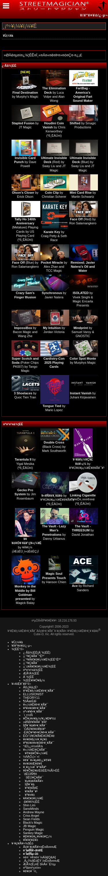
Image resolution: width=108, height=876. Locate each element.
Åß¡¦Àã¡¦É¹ (30, 687)
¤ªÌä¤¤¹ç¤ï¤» (32, 867)
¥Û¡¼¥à (8, 35)
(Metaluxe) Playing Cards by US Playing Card (25, 227)
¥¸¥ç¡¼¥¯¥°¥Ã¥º (34, 767)
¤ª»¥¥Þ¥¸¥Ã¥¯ (33, 711)
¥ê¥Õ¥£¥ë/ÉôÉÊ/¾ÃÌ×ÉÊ (41, 770)
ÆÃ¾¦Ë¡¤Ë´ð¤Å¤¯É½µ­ (39, 864)
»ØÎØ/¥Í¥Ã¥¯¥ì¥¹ (35, 722)
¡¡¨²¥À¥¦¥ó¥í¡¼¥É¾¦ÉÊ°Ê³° (42, 659)
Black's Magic (32, 822)
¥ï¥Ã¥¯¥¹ (30, 791)
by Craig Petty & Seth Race (54, 236)
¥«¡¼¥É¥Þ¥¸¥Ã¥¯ (35, 704)
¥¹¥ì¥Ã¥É (30, 788)
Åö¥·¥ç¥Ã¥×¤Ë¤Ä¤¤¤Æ (40, 847)
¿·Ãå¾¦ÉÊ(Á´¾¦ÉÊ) (36, 652)
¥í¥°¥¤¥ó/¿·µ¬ (94, 15)
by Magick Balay (25, 595)
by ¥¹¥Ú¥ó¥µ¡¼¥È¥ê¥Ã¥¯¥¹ (87, 464)
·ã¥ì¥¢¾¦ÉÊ (31, 801)
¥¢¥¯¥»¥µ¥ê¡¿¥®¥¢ (37, 760)
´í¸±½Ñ (28, 715)
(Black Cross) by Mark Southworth (54, 446)
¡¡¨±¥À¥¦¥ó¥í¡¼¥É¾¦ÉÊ (39, 666)
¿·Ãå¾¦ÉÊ (9, 65)
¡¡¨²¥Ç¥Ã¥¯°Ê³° (33, 656)
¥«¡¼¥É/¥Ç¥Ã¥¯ (34, 749)
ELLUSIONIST (33, 694)
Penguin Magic (33, 829)
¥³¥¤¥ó (29, 794)
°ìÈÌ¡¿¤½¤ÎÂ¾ (33, 746)
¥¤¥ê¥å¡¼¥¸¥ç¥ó (35, 739)
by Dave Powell (25, 162)
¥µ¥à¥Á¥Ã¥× (33, 781)
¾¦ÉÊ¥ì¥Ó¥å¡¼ (34, 680)
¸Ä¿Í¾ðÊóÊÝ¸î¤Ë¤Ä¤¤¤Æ (41, 860)
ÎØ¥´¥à (29, 784)
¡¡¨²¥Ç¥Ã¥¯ (31, 663)
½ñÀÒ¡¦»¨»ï (31, 756)
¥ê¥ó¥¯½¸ (30, 871)
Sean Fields (31, 819)
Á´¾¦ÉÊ (28, 677)
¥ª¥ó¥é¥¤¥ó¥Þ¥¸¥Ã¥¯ (38, 742)
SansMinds (31, 808)
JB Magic (29, 826)
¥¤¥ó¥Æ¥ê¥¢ (32, 763)
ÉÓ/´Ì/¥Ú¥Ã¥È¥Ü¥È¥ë (38, 736)
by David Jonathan (83, 530)
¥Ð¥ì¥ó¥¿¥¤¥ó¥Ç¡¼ (37, 836)
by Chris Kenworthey (54, 127)
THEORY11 (31, 697)
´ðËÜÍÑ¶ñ (30, 774)
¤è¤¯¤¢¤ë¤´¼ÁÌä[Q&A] (39, 857)
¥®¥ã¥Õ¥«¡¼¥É (35, 753)
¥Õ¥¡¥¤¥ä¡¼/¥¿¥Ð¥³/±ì (39, 718)
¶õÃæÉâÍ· (30, 701)
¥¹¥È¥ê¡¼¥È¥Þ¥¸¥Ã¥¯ (39, 690)
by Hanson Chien (54, 578)
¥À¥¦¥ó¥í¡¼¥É (33, 798)
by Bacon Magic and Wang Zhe (25, 332)
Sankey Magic (33, 833)
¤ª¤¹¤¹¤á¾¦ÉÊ (13, 424)
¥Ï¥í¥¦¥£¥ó (30, 840)
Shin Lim (29, 805)
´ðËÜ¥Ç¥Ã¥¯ (33, 777)
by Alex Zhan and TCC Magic (54, 267)
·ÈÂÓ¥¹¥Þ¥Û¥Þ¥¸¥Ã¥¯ (39, 732)
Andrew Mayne (33, 812)
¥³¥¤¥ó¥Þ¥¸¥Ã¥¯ (35, 708)
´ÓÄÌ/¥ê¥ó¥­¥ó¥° (34, 729)
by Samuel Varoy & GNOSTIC (82, 332)
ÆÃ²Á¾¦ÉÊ (31, 673)
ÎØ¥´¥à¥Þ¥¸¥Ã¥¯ (35, 725)
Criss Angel (31, 815)
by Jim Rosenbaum (25, 494)
